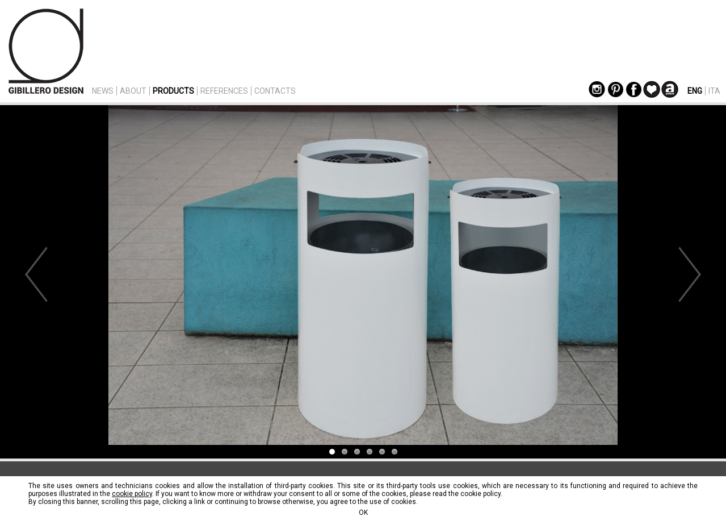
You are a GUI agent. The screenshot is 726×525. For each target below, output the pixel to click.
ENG (694, 90)
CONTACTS (275, 90)
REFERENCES (224, 90)
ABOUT (133, 90)
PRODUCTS (173, 90)
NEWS (103, 90)
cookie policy (132, 494)
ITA (714, 90)
